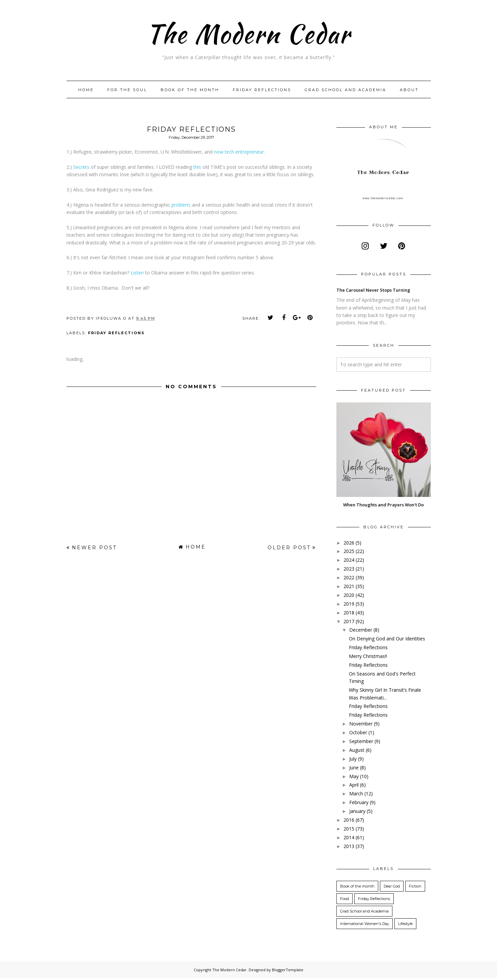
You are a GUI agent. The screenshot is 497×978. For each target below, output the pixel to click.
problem (180, 205)
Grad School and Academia (345, 89)
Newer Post (94, 548)
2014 (348, 837)
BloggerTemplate (287, 969)
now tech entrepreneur (239, 152)
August (356, 750)
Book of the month (190, 89)
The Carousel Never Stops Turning (373, 290)
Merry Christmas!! (368, 656)
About (409, 89)
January (357, 811)
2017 (348, 621)
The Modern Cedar (248, 32)
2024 (348, 560)
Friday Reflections (262, 89)
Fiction (415, 886)
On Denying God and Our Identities (387, 638)
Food (344, 898)
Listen (137, 272)
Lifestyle (405, 923)
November (360, 723)
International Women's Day (364, 923)
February (358, 802)
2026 (348, 542)
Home (86, 89)
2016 (348, 820)
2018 (348, 612)
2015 (348, 828)
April (354, 785)
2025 (348, 551)
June (354, 767)
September (361, 741)
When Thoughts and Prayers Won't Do (383, 505)
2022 (348, 577)
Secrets (81, 167)
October (358, 732)
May (354, 776)
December (360, 630)
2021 (348, 586)
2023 (348, 568)
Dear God (392, 886)
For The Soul (127, 89)
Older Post (289, 548)
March (356, 793)
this (197, 167)
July (353, 759)
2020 (348, 595)
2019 (348, 604)
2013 (348, 846)
